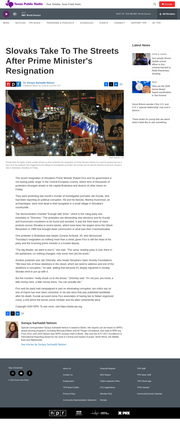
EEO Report (105, 381)
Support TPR (139, 29)
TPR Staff (141, 375)
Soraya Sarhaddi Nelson (40, 89)
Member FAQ (106, 400)
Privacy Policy (69, 400)
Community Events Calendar (149, 400)
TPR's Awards (143, 394)
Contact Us (68, 381)
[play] (6, 20)
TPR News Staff (144, 381)
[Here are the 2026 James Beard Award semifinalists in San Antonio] (141, 93)
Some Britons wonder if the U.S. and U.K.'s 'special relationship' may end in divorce (151, 113)
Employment (68, 387)
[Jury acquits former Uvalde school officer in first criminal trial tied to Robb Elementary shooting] (141, 65)
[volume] (14, 20)
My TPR (157, 29)
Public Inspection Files (110, 387)
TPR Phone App (144, 387)
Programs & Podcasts (60, 29)
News (6, 29)
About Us (67, 375)
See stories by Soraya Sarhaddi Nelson (43, 350)
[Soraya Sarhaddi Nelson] (12, 336)
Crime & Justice (159, 60)
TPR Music (35, 29)
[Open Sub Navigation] (11, 29)
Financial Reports (107, 375)
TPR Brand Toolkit (71, 394)
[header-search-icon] (156, 7)
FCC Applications (107, 394)
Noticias (20, 29)
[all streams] (167, 20)
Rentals (103, 406)
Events (104, 29)
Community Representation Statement (79, 406)
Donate (170, 7)
